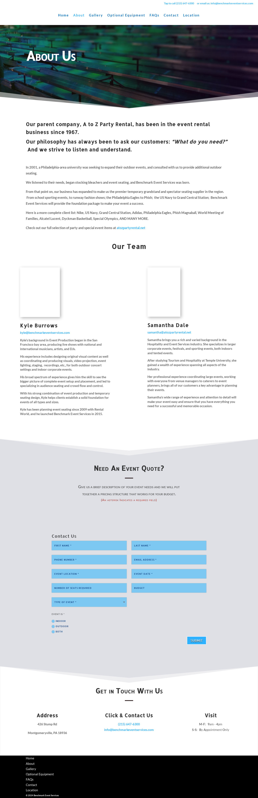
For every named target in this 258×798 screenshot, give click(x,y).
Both (57, 631)
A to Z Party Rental (107, 124)
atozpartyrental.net (131, 228)
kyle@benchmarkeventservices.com (45, 332)
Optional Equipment (126, 15)
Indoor (59, 621)
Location (191, 15)
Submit (197, 640)
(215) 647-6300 (129, 724)
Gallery (96, 15)
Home (63, 15)
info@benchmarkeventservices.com (129, 729)
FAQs (154, 15)
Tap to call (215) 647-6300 (179, 3)
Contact (171, 15)
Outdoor (60, 626)
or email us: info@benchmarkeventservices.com (225, 3)
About (79, 15)
